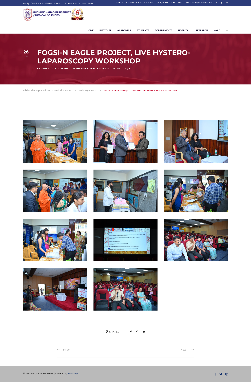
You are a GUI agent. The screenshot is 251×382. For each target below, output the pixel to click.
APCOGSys (73, 373)
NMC (180, 2)
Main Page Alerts (84, 68)
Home (90, 30)
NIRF (173, 2)
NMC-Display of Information (199, 2)
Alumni (119, 2)
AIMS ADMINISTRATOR (55, 68)
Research (202, 30)
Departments (163, 30)
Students (143, 30)
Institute (105, 30)
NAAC (217, 30)
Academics (124, 30)
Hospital (184, 30)
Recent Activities (109, 68)
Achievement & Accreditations (139, 2)
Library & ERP (162, 2)
